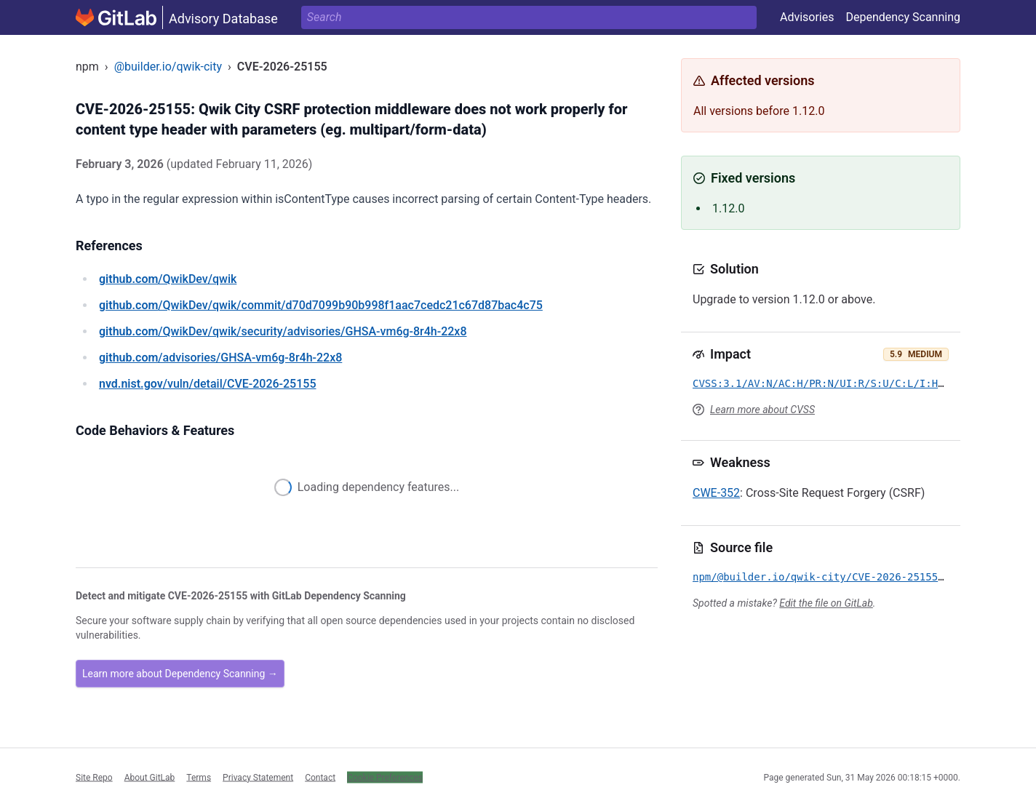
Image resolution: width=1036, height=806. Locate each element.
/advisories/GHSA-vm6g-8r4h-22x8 (220, 357)
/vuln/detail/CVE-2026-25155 (207, 384)
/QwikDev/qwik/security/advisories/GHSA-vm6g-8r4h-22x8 (283, 331)
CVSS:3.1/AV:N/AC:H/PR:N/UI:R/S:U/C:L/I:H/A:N (828, 383)
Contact (320, 777)
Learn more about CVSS (762, 409)
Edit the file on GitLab (825, 603)
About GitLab (149, 777)
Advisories (807, 17)
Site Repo (94, 777)
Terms (198, 777)
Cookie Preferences (385, 777)
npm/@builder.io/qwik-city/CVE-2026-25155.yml (828, 577)
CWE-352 (716, 493)
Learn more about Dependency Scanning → (180, 673)
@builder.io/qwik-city (168, 66)
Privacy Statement (258, 777)
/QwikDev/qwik (167, 279)
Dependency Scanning (902, 17)
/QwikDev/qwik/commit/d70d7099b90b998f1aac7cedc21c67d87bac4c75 (321, 305)
